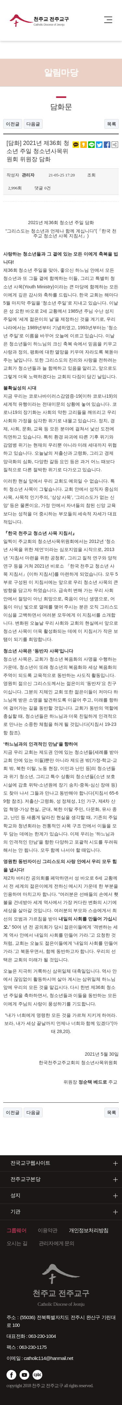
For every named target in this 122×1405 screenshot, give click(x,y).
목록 (111, 123)
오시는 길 (17, 1243)
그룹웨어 (16, 1230)
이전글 (13, 123)
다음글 (33, 123)
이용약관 (48, 1230)
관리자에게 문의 (57, 1243)
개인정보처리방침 (89, 1230)
